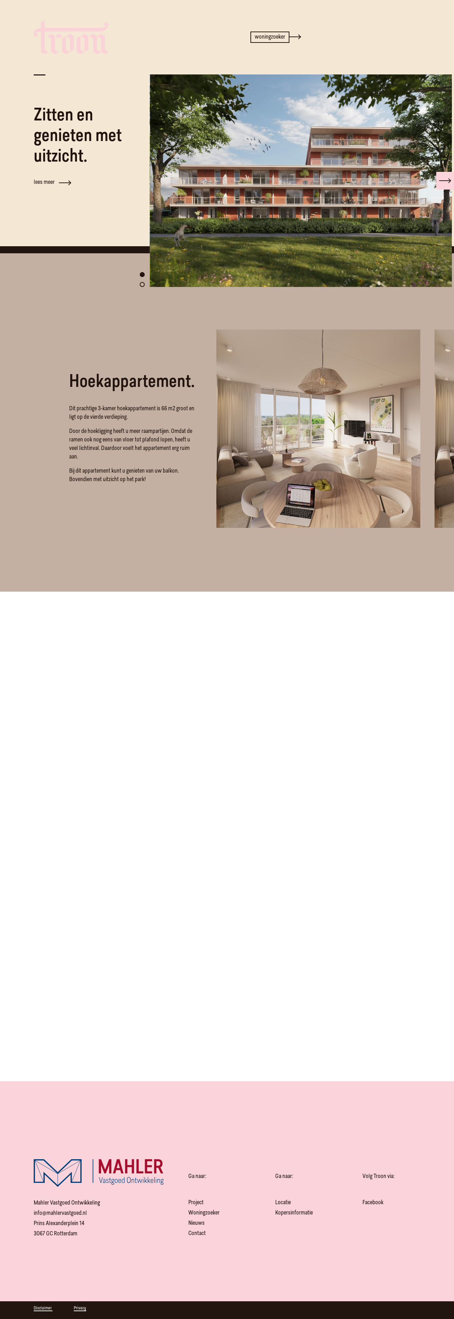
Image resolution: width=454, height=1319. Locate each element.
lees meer (52, 180)
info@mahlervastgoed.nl (60, 1213)
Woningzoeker (204, 1213)
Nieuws (196, 1223)
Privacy (80, 1308)
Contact (197, 1233)
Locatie (283, 1203)
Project (196, 1203)
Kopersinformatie (294, 1213)
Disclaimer (43, 1308)
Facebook (372, 1203)
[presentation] (445, 179)
